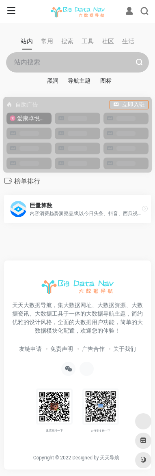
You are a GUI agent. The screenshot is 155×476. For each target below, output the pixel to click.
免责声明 (61, 349)
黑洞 (52, 80)
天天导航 (109, 458)
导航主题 (79, 80)
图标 (106, 80)
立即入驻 (129, 104)
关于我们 (124, 349)
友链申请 (30, 349)
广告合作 (93, 349)
